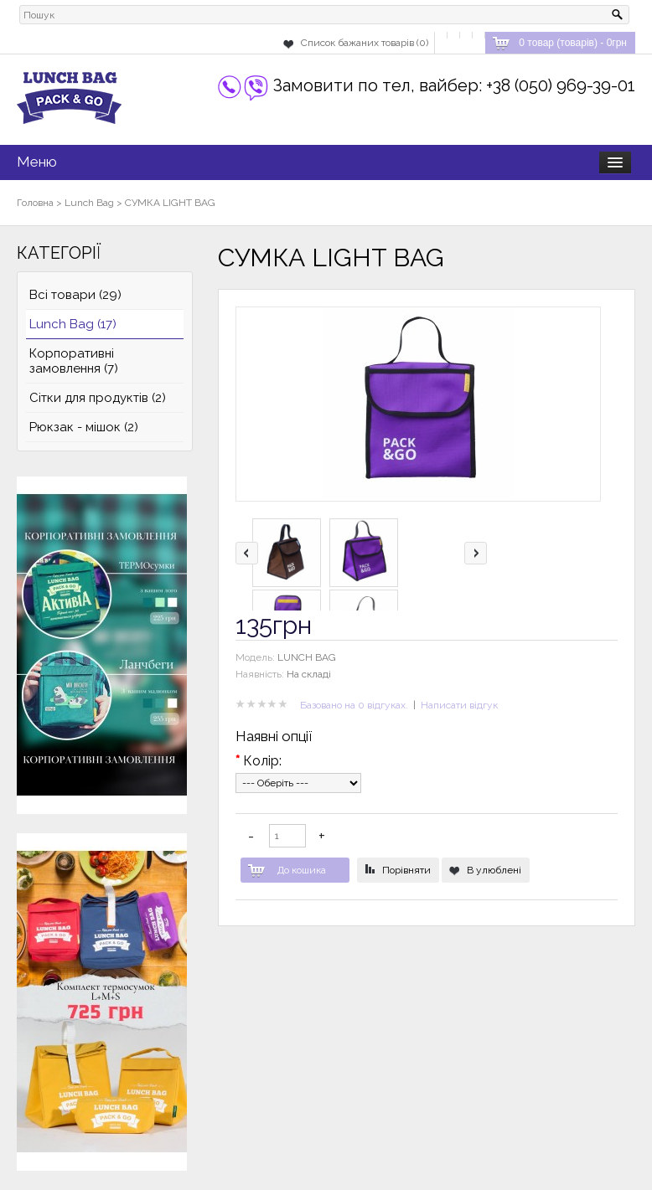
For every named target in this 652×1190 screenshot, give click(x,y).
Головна (35, 203)
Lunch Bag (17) (72, 324)
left (246, 553)
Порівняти (406, 870)
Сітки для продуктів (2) (97, 397)
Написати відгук (459, 705)
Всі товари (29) (75, 294)
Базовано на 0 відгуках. (354, 705)
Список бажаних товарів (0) (364, 43)
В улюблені (494, 870)
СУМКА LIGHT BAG (170, 203)
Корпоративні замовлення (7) (73, 361)
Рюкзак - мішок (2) (83, 427)
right (475, 553)
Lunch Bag (89, 203)
